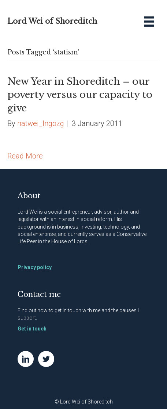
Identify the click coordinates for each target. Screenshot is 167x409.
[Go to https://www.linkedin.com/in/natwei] (26, 359)
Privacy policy (35, 267)
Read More (25, 156)
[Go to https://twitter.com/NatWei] (46, 359)
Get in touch (32, 329)
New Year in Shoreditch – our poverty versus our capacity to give (79, 95)
